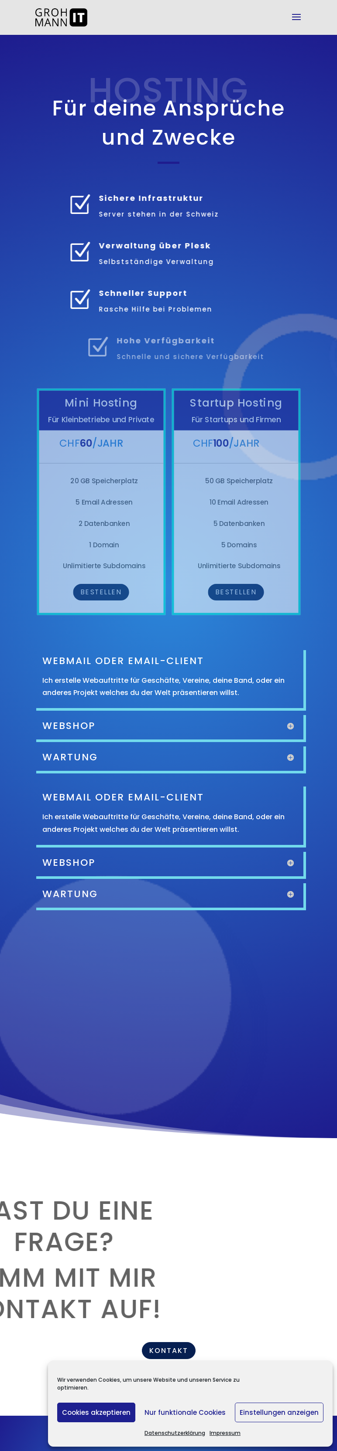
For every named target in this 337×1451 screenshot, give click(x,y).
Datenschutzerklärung (174, 1433)
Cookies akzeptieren (96, 1412)
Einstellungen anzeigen (279, 1412)
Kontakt (168, 1351)
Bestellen (101, 592)
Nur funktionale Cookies (185, 1412)
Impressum (225, 1433)
